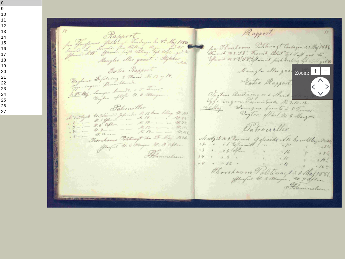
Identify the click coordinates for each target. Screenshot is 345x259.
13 (21, 32)
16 (21, 49)
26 (21, 106)
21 (21, 77)
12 (21, 26)
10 (21, 14)
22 (21, 83)
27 (21, 112)
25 (21, 100)
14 (21, 37)
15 (21, 43)
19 (21, 66)
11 (21, 20)
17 (21, 55)
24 (21, 95)
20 (21, 72)
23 (21, 89)
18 (21, 60)
